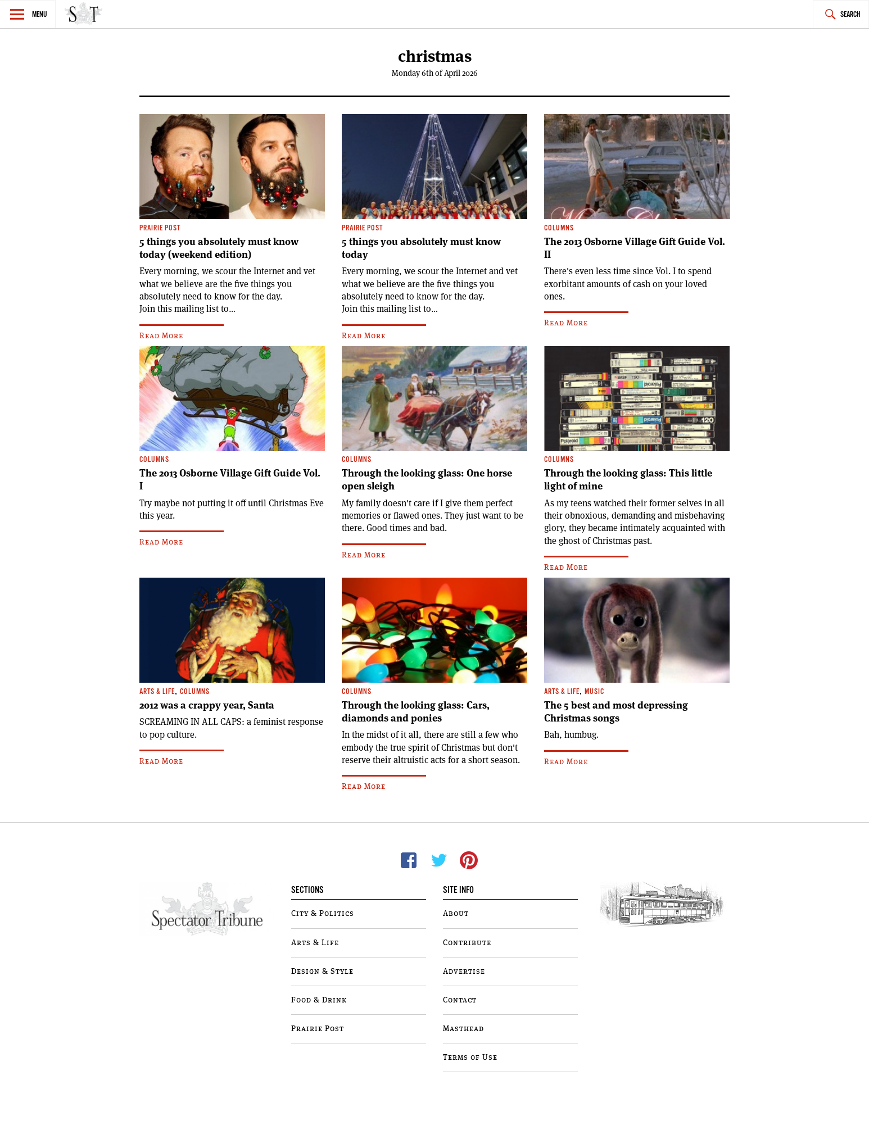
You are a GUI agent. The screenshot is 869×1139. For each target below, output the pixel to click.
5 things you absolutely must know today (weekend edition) (218, 248)
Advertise (464, 971)
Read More (161, 336)
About (456, 914)
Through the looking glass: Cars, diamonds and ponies (416, 711)
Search (850, 15)
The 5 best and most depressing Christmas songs (616, 711)
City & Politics (322, 914)
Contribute (467, 943)
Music (594, 692)
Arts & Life (157, 692)
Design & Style (322, 971)
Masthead (463, 1029)
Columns (559, 228)
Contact (460, 1000)
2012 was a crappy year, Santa (206, 705)
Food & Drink (319, 1000)
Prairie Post (159, 228)
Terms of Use (470, 1057)
